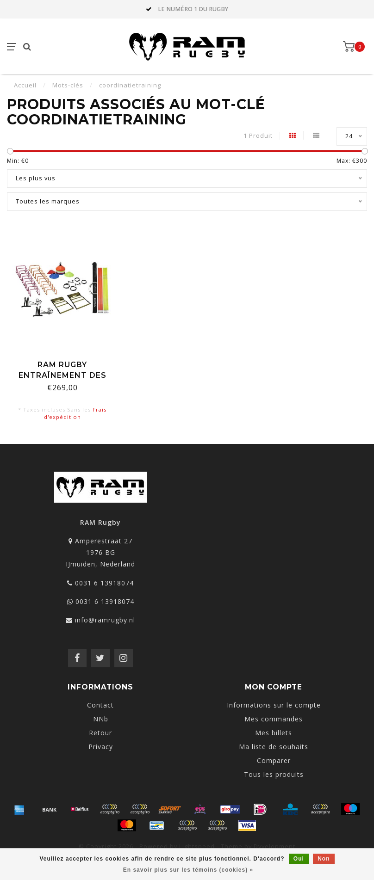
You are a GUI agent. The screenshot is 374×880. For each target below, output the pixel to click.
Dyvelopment (274, 846)
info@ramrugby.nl (105, 619)
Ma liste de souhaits (273, 746)
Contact (100, 705)
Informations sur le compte (274, 705)
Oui (298, 858)
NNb (100, 718)
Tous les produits (274, 774)
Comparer (274, 760)
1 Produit (258, 136)
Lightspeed (197, 846)
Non (324, 858)
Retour (100, 732)
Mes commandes (273, 718)
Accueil (25, 85)
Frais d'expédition (75, 413)
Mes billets (273, 732)
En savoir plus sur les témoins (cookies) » (188, 870)
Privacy (100, 746)
